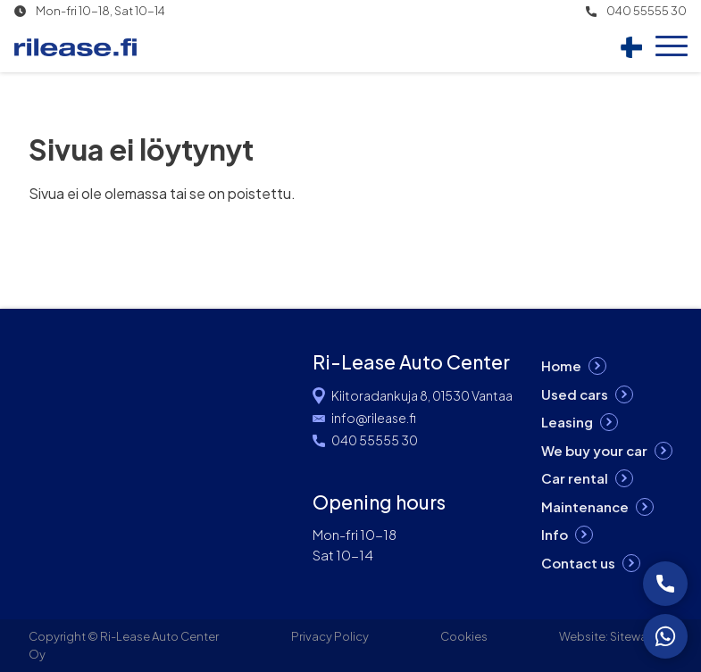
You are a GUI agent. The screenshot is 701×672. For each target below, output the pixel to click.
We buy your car (594, 450)
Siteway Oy (641, 636)
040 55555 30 (646, 11)
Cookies (464, 636)
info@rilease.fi (373, 418)
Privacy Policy (330, 636)
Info (554, 534)
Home (561, 365)
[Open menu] (671, 47)
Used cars (574, 394)
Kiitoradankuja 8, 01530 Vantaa (422, 395)
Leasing (567, 421)
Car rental (574, 477)
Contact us (578, 562)
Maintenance (585, 506)
